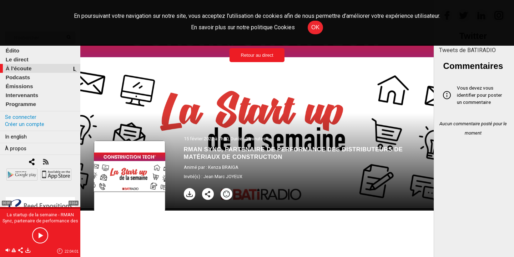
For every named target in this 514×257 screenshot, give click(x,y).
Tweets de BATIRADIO (467, 50)
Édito (12, 50)
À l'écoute (19, 68)
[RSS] (45, 162)
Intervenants (22, 95)
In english (16, 137)
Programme (21, 104)
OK (315, 27)
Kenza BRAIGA (223, 167)
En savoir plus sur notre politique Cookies (243, 27)
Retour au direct (257, 55)
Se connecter (20, 117)
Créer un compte (24, 124)
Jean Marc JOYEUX (222, 176)
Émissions (19, 86)
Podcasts (18, 77)
